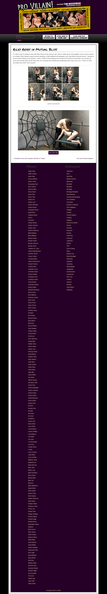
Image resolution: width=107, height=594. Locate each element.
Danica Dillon (32, 287)
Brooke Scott (32, 246)
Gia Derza (31, 336)
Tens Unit (69, 277)
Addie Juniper (32, 174)
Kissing (69, 233)
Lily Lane (31, 439)
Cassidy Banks (32, 259)
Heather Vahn (32, 356)
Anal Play (69, 176)
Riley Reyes (32, 532)
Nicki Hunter (32, 490)
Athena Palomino (33, 230)
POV (68, 246)
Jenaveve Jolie (32, 382)
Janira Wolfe (32, 374)
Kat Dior (30, 405)
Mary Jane (31, 467)
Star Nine (31, 560)
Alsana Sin (31, 199)
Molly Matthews (33, 485)
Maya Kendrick (32, 472)
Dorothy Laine (32, 310)
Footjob (69, 212)
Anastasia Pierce (33, 210)
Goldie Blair (31, 341)
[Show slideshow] (53, 103)
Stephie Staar (32, 563)
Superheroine (71, 271)
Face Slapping (71, 207)
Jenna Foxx (31, 385)
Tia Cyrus (31, 576)
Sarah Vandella (33, 547)
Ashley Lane (32, 228)
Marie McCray (32, 465)
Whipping (69, 290)
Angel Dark (31, 212)
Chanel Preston (33, 264)
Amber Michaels (33, 204)
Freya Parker (32, 333)
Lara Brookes (32, 429)
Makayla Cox (32, 462)
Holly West (31, 362)
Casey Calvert (32, 256)
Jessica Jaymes (33, 390)
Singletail (69, 261)
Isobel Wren (32, 367)
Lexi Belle (31, 436)
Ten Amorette (32, 573)
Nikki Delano (32, 496)
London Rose (32, 447)
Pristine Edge (32, 519)
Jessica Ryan (32, 393)
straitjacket (70, 269)
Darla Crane (32, 292)
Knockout (69, 238)
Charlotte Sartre (33, 271)
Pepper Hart (32, 511)
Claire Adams (32, 282)
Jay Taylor (31, 377)
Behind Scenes (71, 179)
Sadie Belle (31, 539)
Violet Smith (32, 583)
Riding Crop (70, 253)
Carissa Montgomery (34, 251)
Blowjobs (69, 186)
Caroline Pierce (33, 253)
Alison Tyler (31, 197)
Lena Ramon (32, 434)
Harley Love (32, 349)
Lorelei (30, 449)
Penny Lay (31, 509)
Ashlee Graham (33, 225)
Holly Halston (32, 359)
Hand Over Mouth (72, 222)
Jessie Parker (32, 395)
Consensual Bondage (73, 197)
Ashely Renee (32, 222)
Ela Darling (31, 315)
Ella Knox (31, 323)
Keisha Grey (32, 408)
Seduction (70, 259)
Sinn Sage (31, 552)
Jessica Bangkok (33, 387)
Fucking (69, 217)
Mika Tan (31, 480)
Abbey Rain (31, 171)
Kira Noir (31, 416)
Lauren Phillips (32, 431)
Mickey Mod (32, 478)
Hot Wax (69, 228)
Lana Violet (31, 426)
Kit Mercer (31, 418)
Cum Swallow (71, 199)
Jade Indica (31, 369)
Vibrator (69, 284)
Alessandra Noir (33, 184)
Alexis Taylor (32, 192)
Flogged (69, 210)
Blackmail (70, 181)
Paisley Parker (32, 503)
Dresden (30, 313)
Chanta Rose (32, 266)
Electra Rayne (32, 318)
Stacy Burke (32, 558)
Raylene (30, 527)
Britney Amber (32, 238)
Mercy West (31, 475)
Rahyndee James (33, 524)
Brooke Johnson (33, 243)
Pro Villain (58, 590)
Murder (69, 243)
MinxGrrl (30, 483)
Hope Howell (32, 364)
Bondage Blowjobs (72, 192)
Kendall (30, 411)
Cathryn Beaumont (34, 261)
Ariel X (30, 217)
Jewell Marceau (33, 398)
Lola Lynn (31, 444)
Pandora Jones (32, 506)
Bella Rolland (32, 233)
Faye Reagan (32, 328)
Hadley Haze (32, 344)
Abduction (70, 171)
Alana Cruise (32, 181)
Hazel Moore (32, 354)
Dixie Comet (32, 308)
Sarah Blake (32, 545)
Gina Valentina (32, 338)
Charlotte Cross (33, 269)
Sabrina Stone (32, 537)
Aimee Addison (32, 179)
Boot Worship (71, 194)
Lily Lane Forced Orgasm (85, 158)
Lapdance (70, 240)
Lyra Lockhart (32, 457)
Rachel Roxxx (32, 521)
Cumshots (70, 202)
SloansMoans (32, 555)
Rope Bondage (71, 256)
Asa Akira (31, 220)
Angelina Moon (32, 215)
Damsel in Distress (72, 204)
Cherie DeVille (32, 274)
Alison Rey (31, 194)
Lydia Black (31, 454)
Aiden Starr (31, 176)
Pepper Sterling (33, 514)
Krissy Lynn (31, 421)
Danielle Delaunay (33, 290)
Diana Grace (32, 302)
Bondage (69, 189)
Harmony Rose (32, 351)
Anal (68, 174)
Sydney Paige (32, 570)
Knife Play (70, 235)
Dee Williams (32, 295)
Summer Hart (32, 565)
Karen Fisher (32, 400)
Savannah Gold (33, 550)
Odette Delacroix (33, 498)
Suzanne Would (33, 568)
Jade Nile (31, 372)
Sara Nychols (32, 542)
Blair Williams (32, 235)
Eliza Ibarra (31, 320)
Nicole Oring (32, 493)
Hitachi (69, 225)
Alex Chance (32, 186)
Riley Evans (31, 529)
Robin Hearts (32, 534)
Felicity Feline (32, 331)
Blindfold (69, 184)
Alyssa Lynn (32, 202)
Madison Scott (32, 460)
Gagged (69, 220)
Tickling (69, 279)
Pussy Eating (71, 248)
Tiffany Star (31, 578)
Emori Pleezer (32, 326)
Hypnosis (69, 230)
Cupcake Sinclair (33, 284)
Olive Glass (31, 501)
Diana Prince (32, 305)
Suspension (70, 274)
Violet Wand (70, 287)
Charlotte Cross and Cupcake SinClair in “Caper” (29, 158)
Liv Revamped (32, 442)
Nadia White (32, 488)
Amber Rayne (32, 207)
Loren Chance (32, 452)
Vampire (69, 282)
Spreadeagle (70, 266)
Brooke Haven (32, 240)
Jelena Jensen (32, 380)
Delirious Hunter (33, 297)
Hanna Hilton (32, 346)
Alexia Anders (32, 189)
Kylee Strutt (31, 424)
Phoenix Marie (32, 516)
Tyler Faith (31, 581)
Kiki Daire (31, 413)
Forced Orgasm (71, 215)
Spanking (69, 264)
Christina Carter (33, 279)
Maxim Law (31, 470)
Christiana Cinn (33, 277)
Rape (68, 251)
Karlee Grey (32, 403)
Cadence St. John (33, 248)
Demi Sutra (31, 300)
